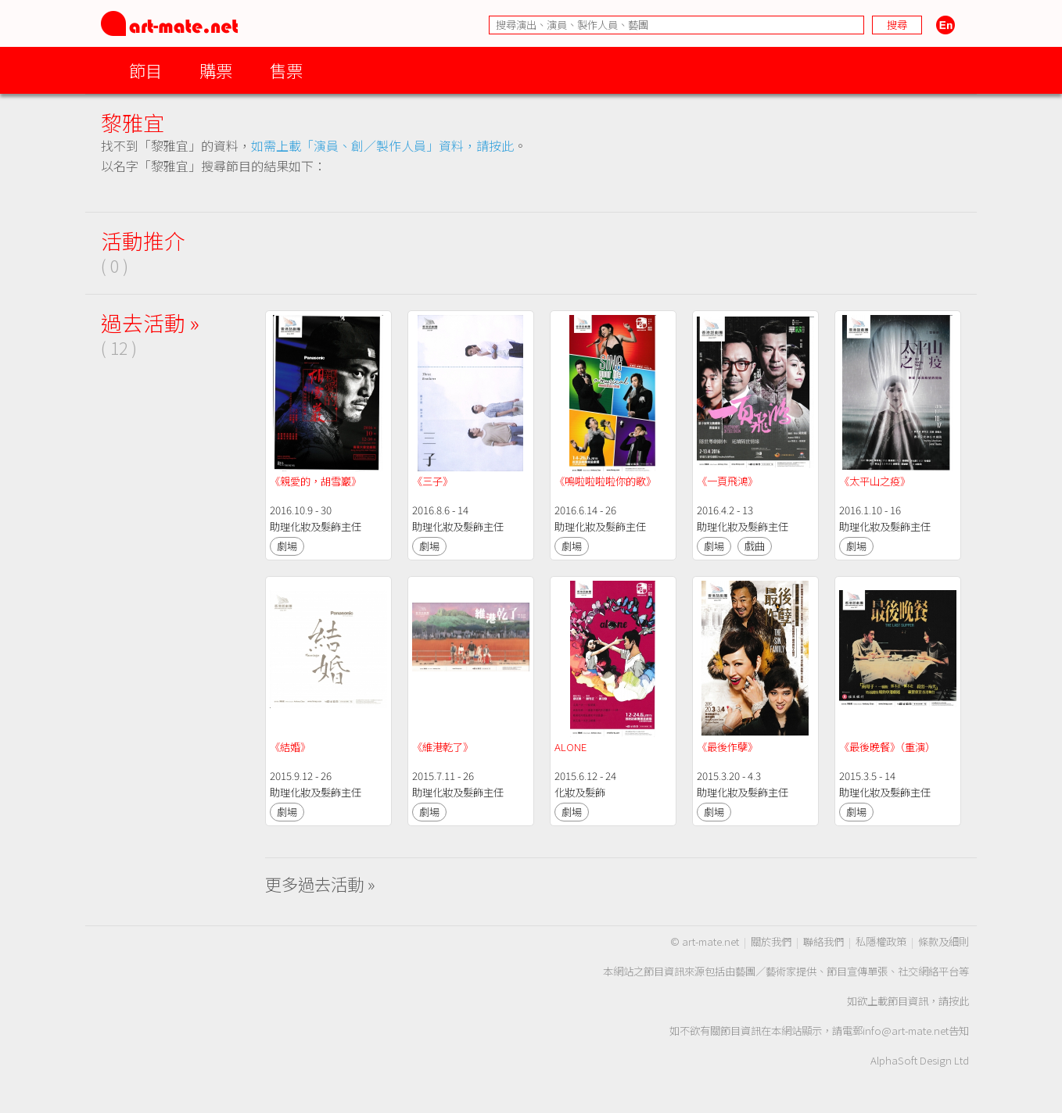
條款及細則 (943, 941)
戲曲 (754, 546)
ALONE (570, 746)
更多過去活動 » (320, 883)
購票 (215, 70)
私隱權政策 (881, 941)
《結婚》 (290, 746)
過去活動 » (150, 322)
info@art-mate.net (906, 1030)
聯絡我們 (823, 941)
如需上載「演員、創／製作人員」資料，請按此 (382, 145)
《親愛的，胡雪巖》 (315, 481)
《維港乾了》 (442, 746)
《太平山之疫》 (874, 481)
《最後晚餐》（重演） (887, 746)
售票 (286, 70)
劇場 (287, 546)
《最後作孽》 (727, 746)
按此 (959, 1000)
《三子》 (432, 481)
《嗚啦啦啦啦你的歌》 (605, 481)
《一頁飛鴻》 (727, 481)
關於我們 (771, 941)
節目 (145, 70)
